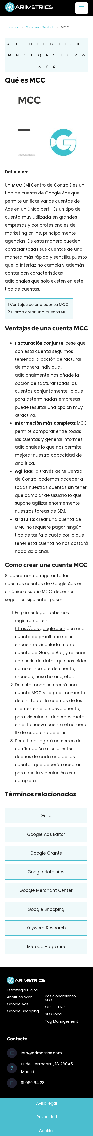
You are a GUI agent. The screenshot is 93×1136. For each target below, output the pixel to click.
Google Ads (57, 193)
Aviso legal (46, 1103)
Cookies (46, 1131)
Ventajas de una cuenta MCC (38, 304)
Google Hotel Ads (46, 872)
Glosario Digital (39, 27)
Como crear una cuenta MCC (39, 312)
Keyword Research (46, 928)
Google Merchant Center (46, 890)
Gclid (46, 816)
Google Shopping (46, 909)
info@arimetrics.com (41, 1053)
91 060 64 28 (33, 1083)
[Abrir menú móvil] (81, 8)
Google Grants (46, 853)
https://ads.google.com (40, 629)
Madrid (27, 1072)
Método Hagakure (46, 947)
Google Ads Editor (46, 834)
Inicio (13, 27)
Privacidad (46, 1117)
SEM (61, 511)
